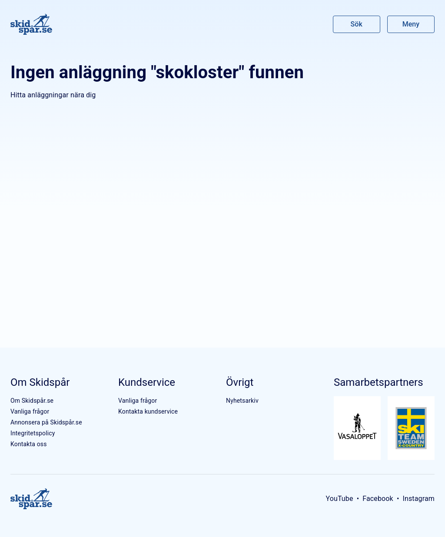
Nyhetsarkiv (242, 400)
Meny (410, 24)
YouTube (339, 498)
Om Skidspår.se (31, 400)
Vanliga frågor (29, 411)
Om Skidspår (40, 382)
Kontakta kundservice (148, 411)
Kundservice (146, 382)
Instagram (418, 498)
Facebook (377, 498)
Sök (357, 24)
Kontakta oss (28, 444)
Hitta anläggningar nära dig (53, 95)
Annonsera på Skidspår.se (46, 422)
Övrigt (239, 382)
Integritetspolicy (32, 433)
